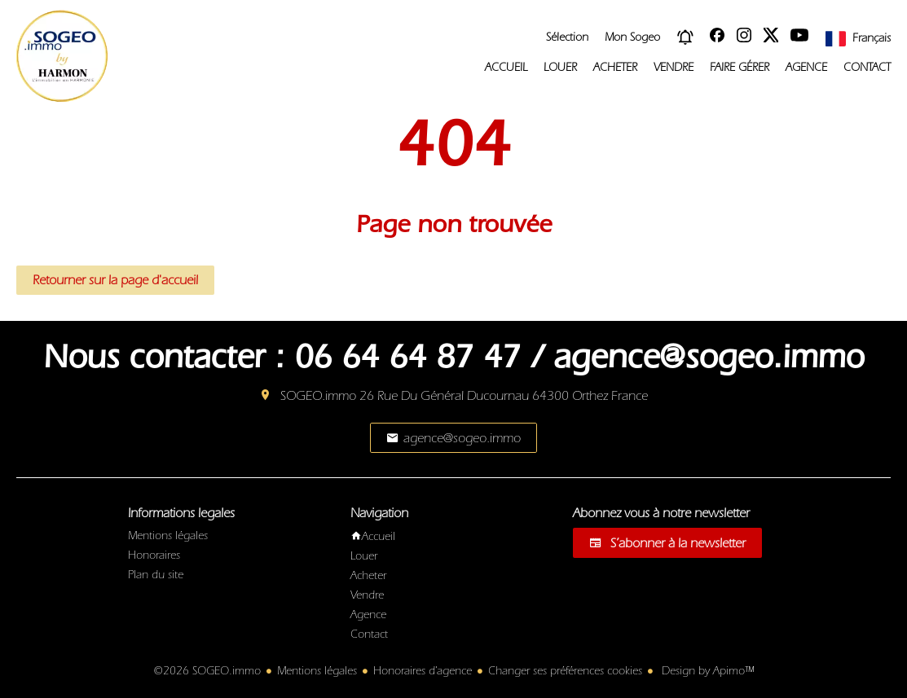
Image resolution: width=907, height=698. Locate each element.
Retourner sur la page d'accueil (115, 280)
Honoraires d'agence (422, 671)
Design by (706, 671)
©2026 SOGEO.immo (207, 671)
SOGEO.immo (318, 396)
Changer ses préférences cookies (565, 671)
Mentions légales (317, 671)
